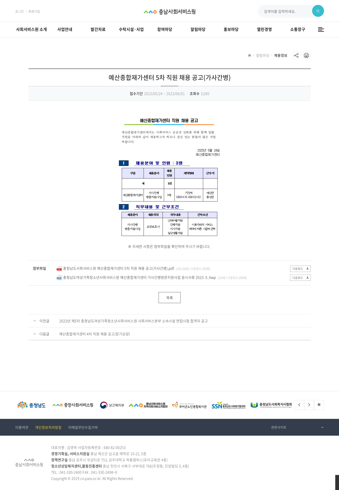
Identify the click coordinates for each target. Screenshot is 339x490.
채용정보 (280, 55)
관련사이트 (279, 427)
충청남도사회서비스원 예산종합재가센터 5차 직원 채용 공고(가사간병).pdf (118, 268)
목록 (169, 297)
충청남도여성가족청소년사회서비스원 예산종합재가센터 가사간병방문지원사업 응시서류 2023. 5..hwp (139, 277)
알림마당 (262, 55)
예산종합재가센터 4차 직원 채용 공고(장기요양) (94, 333)
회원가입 (34, 11)
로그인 (19, 11)
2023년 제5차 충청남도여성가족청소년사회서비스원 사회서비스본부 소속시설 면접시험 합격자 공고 (133, 320)
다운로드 (300, 268)
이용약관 (21, 427)
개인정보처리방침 (48, 427)
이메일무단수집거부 (83, 427)
